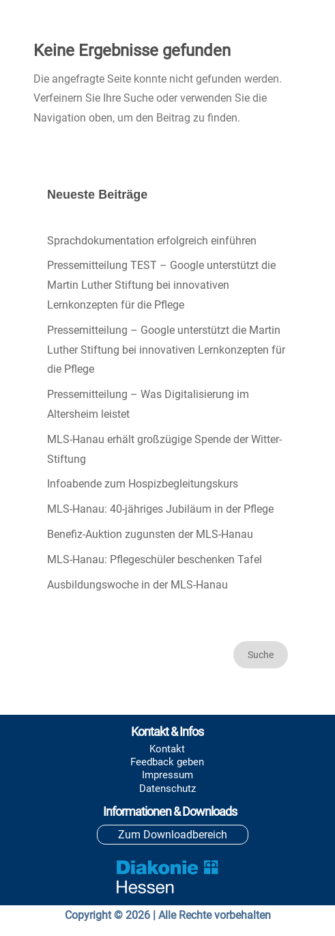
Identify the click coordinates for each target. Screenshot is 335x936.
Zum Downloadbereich (172, 834)
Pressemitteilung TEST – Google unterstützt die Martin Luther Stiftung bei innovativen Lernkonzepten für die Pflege (161, 285)
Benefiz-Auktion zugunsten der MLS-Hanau (150, 534)
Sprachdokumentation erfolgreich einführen (152, 240)
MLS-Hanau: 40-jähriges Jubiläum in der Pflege (160, 508)
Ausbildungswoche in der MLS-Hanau (137, 584)
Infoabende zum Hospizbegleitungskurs (142, 483)
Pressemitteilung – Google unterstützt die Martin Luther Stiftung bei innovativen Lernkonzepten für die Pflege (166, 350)
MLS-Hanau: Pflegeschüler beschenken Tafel (154, 559)
